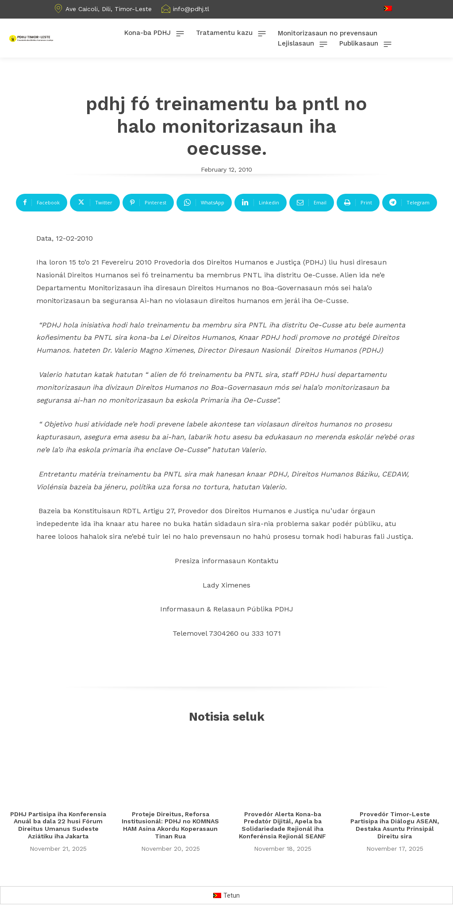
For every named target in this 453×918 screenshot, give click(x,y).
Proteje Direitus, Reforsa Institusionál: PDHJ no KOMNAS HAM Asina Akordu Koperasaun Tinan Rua (170, 825)
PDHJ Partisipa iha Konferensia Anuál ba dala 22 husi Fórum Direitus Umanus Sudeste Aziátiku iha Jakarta (58, 825)
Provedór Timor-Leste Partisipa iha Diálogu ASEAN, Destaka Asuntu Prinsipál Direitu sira (394, 825)
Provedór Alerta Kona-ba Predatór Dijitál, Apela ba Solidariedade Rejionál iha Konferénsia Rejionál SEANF (282, 825)
